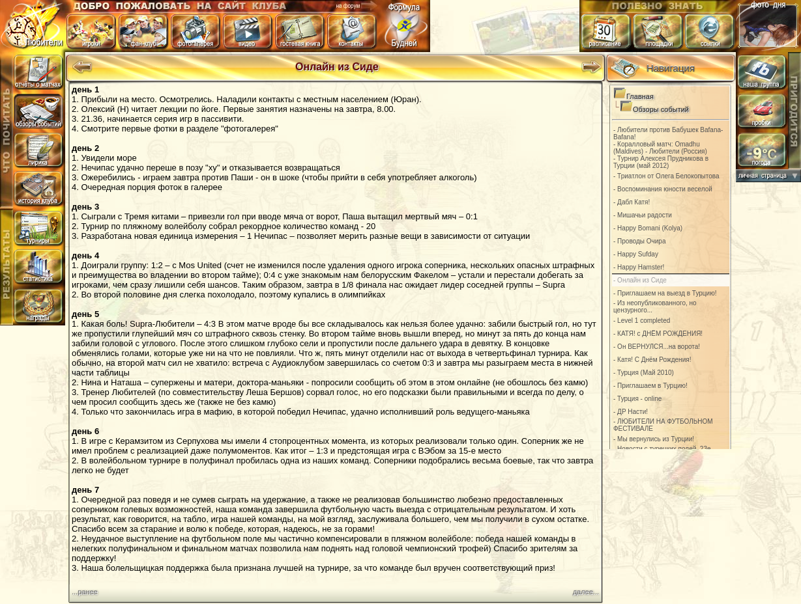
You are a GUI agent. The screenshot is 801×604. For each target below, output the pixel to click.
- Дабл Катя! (631, 202)
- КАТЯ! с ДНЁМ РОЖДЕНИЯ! (658, 333)
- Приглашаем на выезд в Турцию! (664, 293)
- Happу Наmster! (638, 267)
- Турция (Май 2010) (643, 372)
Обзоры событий (661, 109)
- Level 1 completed (641, 320)
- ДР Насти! (630, 411)
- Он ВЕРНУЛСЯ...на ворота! (656, 346)
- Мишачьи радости (642, 215)
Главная (640, 96)
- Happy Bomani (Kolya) (647, 228)
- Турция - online (637, 398)
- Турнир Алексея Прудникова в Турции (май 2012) (660, 162)
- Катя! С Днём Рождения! (652, 359)
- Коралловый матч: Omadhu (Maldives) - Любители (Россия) (660, 148)
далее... (586, 592)
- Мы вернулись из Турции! (653, 439)
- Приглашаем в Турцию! (650, 385)
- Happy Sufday (635, 254)
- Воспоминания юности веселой (662, 189)
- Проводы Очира (639, 241)
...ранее (85, 592)
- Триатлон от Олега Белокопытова (666, 176)
